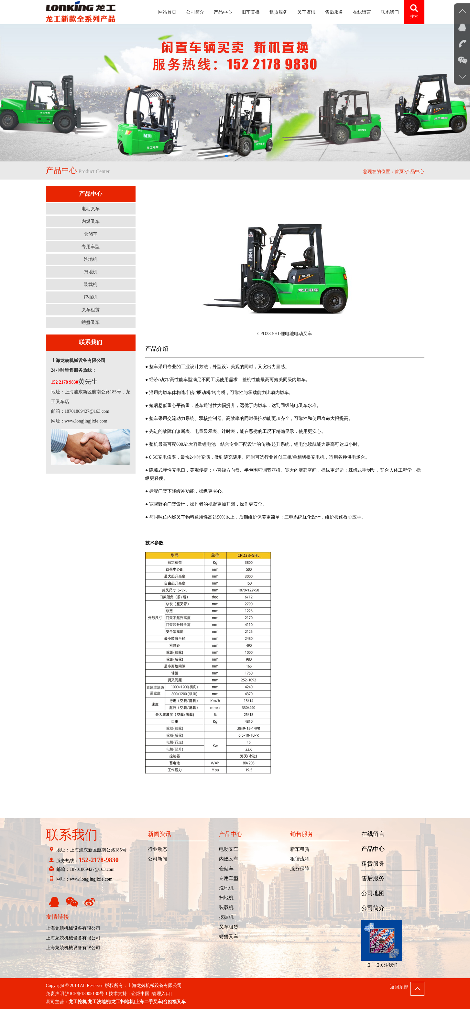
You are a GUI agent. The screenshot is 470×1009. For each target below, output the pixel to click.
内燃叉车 (91, 221)
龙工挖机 (78, 1001)
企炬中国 (140, 993)
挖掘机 (90, 297)
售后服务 (334, 12)
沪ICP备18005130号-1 (86, 993)
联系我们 (390, 12)
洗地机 (90, 259)
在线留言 (362, 12)
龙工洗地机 (99, 1001)
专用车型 (91, 246)
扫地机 (90, 271)
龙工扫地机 (122, 1001)
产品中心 (223, 12)
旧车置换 (251, 12)
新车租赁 (300, 849)
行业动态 (157, 849)
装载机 (90, 284)
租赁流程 (300, 858)
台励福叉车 (174, 1001)
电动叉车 (91, 208)
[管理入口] (160, 993)
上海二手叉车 (148, 1001)
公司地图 (373, 893)
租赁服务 (278, 12)
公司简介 (195, 12)
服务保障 (300, 868)
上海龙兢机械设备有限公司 (73, 928)
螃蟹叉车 (91, 322)
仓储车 (90, 234)
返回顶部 (399, 986)
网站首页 (167, 12)
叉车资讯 (306, 12)
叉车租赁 (91, 309)
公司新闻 (157, 858)
